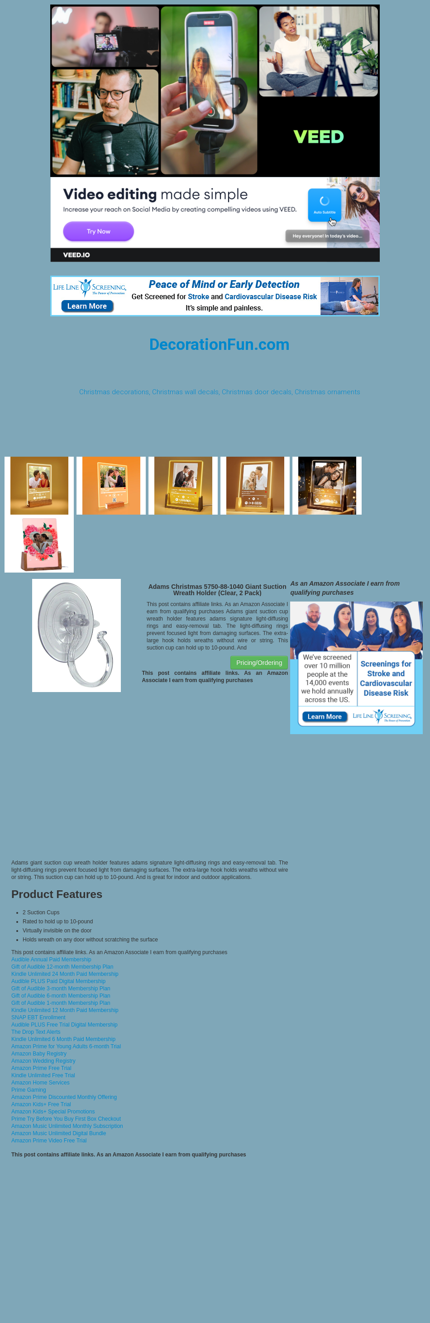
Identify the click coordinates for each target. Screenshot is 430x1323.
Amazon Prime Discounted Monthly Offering (64, 1097)
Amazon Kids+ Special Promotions (53, 1111)
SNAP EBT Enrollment (38, 1017)
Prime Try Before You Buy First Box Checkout (66, 1119)
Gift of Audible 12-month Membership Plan (62, 967)
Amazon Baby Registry (39, 1054)
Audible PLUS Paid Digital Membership (58, 981)
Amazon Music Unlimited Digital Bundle (58, 1133)
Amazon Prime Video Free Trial (49, 1140)
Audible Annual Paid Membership (51, 959)
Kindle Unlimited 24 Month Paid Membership (65, 974)
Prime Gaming (28, 1090)
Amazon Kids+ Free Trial (41, 1104)
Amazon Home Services (40, 1082)
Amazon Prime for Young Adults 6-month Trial (66, 1046)
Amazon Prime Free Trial (41, 1068)
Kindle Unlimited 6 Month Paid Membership (63, 1039)
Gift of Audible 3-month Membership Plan (60, 988)
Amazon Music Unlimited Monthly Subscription (67, 1126)
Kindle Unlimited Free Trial (43, 1075)
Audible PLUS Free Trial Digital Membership (64, 1025)
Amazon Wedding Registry (43, 1061)
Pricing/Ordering (259, 662)
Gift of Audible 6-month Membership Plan (60, 996)
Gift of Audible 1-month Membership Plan (60, 1003)
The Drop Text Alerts (36, 1032)
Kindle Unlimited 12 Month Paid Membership (65, 1010)
